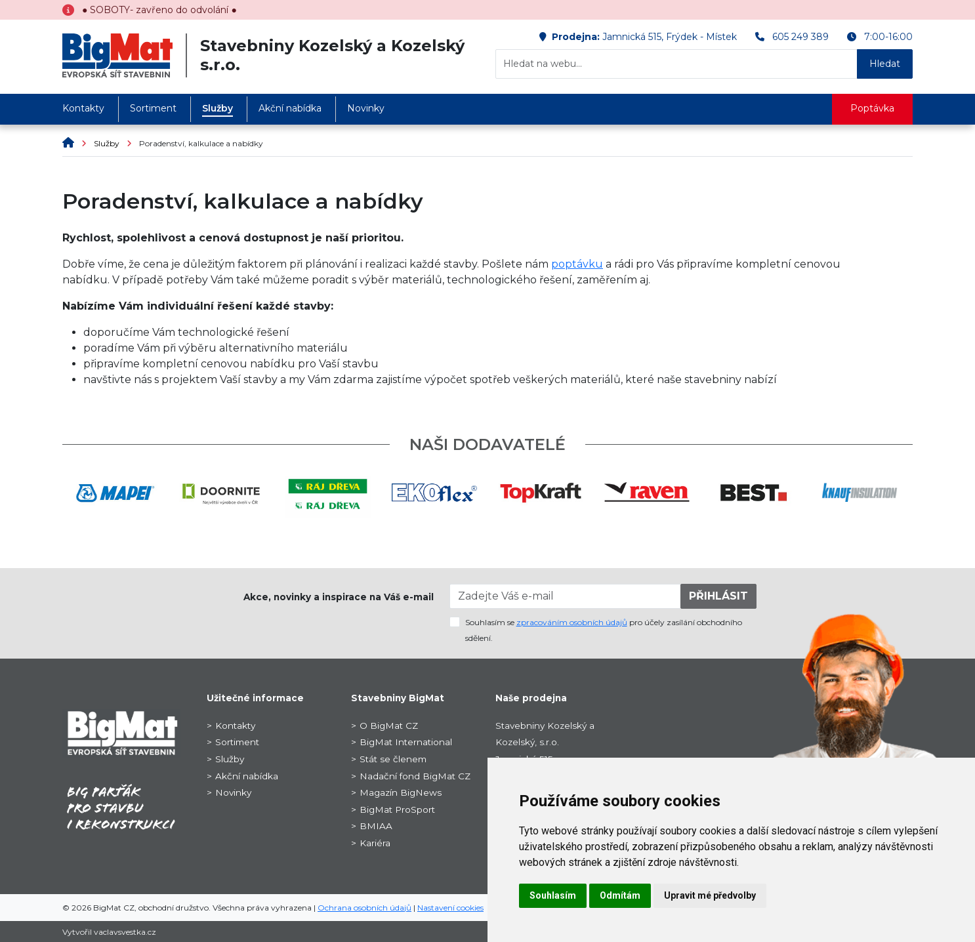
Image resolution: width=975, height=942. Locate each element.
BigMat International (406, 742)
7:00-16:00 (888, 37)
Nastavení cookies (450, 907)
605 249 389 (800, 37)
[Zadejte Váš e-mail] (565, 596)
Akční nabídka (290, 108)
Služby (217, 108)
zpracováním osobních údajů (571, 622)
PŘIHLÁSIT (718, 596)
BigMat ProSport (397, 809)
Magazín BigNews (401, 792)
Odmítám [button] (620, 895)
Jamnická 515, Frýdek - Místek (669, 37)
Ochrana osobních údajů (364, 907)
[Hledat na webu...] (676, 64)
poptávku (577, 264)
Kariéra (375, 843)
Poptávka (872, 108)
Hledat (884, 64)
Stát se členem (393, 759)
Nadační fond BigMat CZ (415, 776)
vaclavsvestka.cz (125, 932)
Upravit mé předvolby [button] (710, 895)
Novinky (365, 108)
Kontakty (83, 108)
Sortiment (153, 108)
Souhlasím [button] (552, 895)
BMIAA (376, 826)
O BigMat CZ (389, 725)
